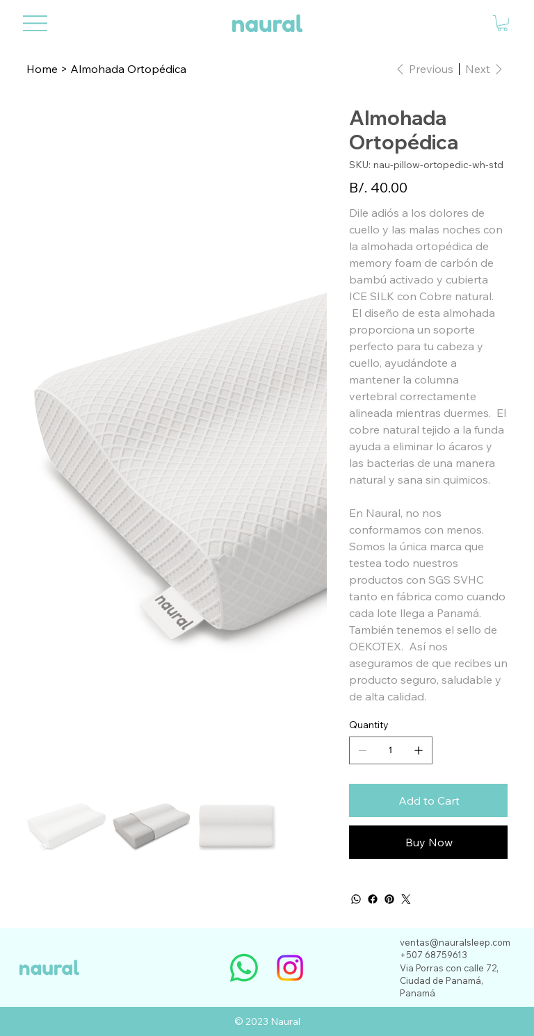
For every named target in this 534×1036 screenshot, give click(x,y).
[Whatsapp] (244, 968)
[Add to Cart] (428, 800)
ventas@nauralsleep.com (455, 942)
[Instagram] (290, 968)
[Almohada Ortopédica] (128, 69)
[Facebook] (373, 899)
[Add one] (418, 750)
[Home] (42, 69)
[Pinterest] (389, 899)
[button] (502, 23)
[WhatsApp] (356, 899)
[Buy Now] (428, 842)
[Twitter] (406, 899)
